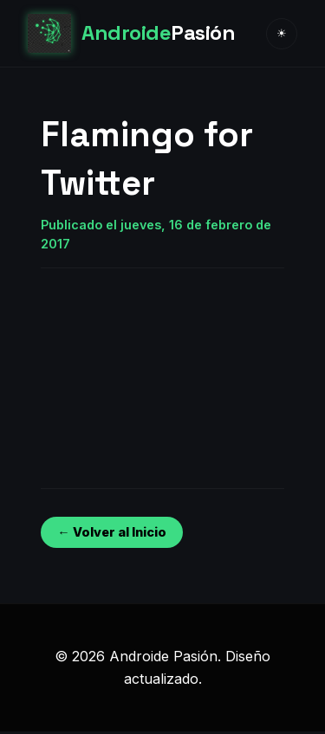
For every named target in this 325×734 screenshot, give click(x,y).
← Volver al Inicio (111, 532)
